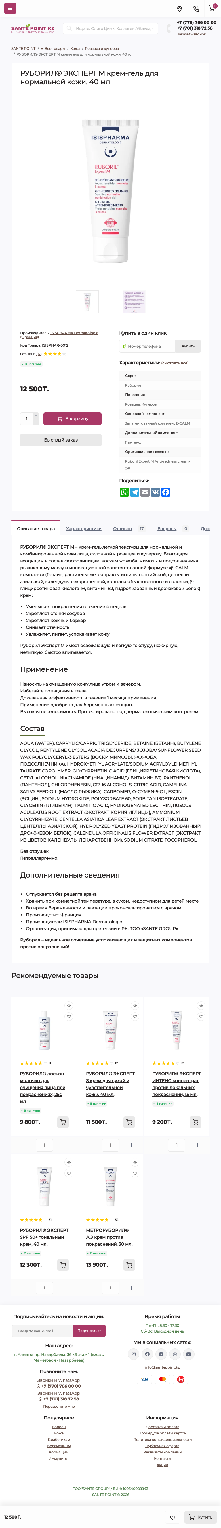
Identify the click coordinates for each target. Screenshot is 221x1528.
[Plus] (36, 415)
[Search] (69, 28)
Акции (162, 1465)
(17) (39, 354)
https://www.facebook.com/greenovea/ (147, 1354)
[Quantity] (26, 418)
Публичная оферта (162, 1446)
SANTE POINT (23, 48)
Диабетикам (59, 1439)
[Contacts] (196, 8)
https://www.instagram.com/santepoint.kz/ (134, 1354)
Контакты (162, 1458)
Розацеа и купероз (102, 48)
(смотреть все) (174, 363)
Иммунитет (59, 1458)
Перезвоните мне (59, 1406)
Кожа (75, 48)
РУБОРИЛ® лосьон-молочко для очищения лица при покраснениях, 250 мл (43, 1087)
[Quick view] (68, 1005)
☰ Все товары (53, 48)
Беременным (59, 1446)
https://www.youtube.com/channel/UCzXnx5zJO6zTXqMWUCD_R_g (188, 1354)
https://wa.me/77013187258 (175, 1354)
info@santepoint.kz (162, 1367)
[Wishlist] (68, 1016)
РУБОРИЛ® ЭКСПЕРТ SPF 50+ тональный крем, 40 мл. (44, 1237)
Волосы (59, 1427)
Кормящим (58, 1452)
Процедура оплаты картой (162, 1433)
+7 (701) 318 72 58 (194, 28)
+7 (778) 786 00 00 (196, 22)
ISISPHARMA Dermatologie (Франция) (59, 335)
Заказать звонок (191, 34)
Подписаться (89, 1331)
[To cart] (63, 1122)
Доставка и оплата (162, 1427)
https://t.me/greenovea (161, 1354)
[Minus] (36, 422)
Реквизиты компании (162, 1452)
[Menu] (10, 8)
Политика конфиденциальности (162, 1439)
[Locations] (179, 8)
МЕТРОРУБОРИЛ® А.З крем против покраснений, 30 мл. (109, 1237)
